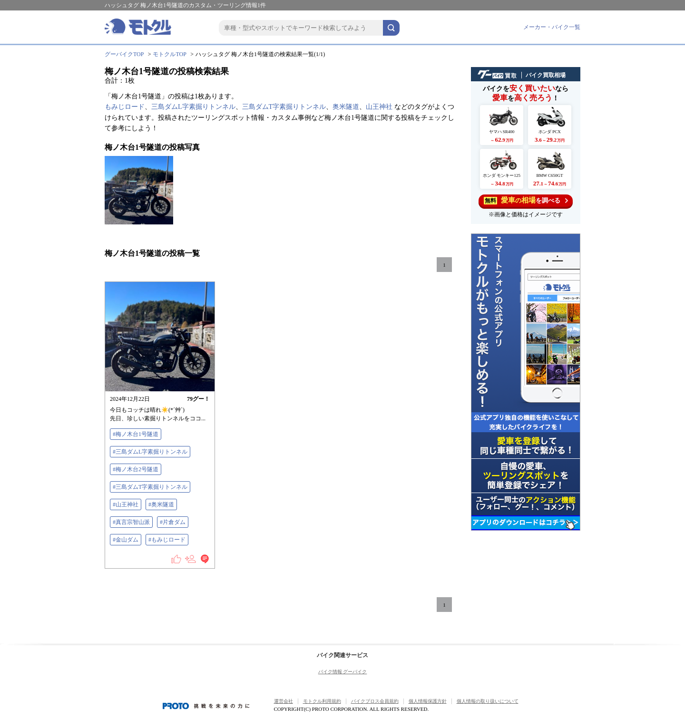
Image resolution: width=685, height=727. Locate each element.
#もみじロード (167, 539)
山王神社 (379, 106)
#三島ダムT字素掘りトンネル (150, 487)
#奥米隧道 (161, 504)
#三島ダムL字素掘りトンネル (150, 451)
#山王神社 (125, 504)
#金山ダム (125, 539)
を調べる (526, 200)
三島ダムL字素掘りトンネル (193, 106)
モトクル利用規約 (322, 701)
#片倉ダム (173, 522)
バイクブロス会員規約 (375, 701)
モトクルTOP (169, 54)
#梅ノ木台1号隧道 (135, 434)
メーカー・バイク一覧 (551, 27)
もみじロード (125, 106)
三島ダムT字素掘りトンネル (284, 106)
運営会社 (283, 701)
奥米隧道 (346, 106)
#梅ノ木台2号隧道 (135, 469)
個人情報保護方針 (428, 701)
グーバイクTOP (124, 54)
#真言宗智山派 (131, 522)
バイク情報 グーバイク (342, 671)
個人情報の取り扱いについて (488, 701)
